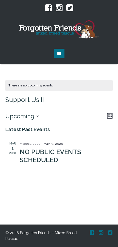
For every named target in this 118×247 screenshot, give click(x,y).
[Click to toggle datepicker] (22, 116)
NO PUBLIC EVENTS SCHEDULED (50, 156)
